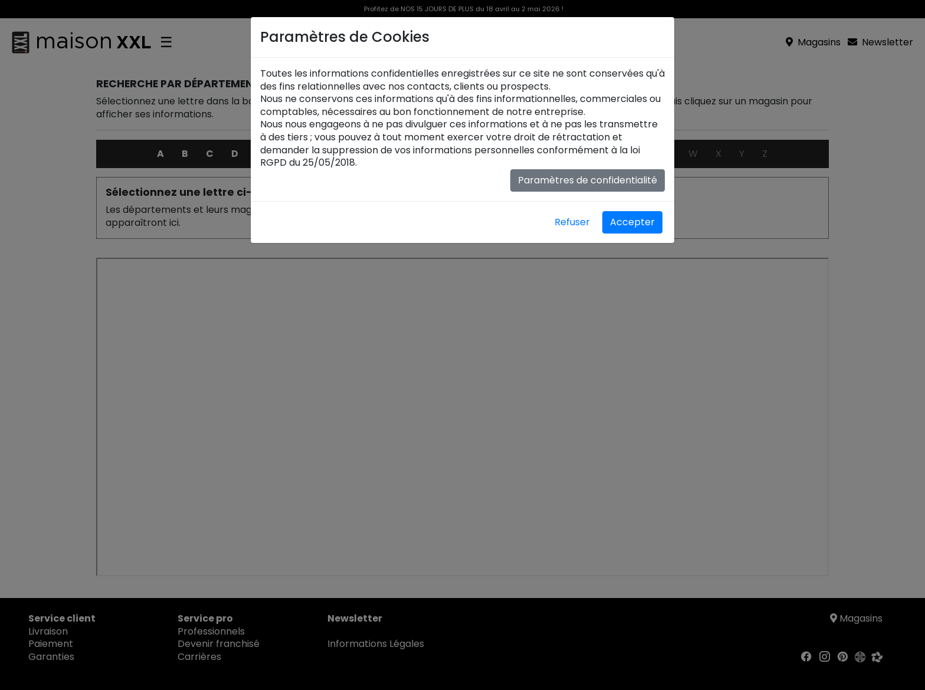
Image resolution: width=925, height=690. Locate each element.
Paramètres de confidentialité (587, 180)
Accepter (632, 222)
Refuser (572, 222)
